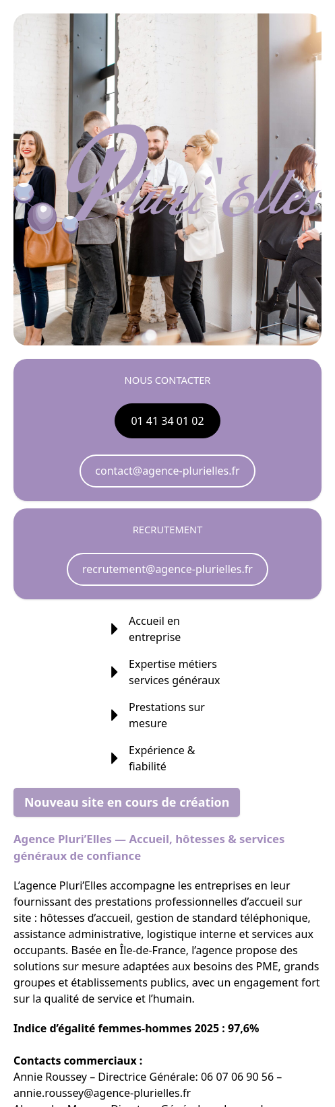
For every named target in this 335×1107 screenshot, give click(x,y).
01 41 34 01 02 (167, 420)
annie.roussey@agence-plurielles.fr (102, 1092)
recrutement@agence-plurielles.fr (167, 569)
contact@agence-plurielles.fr (167, 470)
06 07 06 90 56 (237, 1076)
